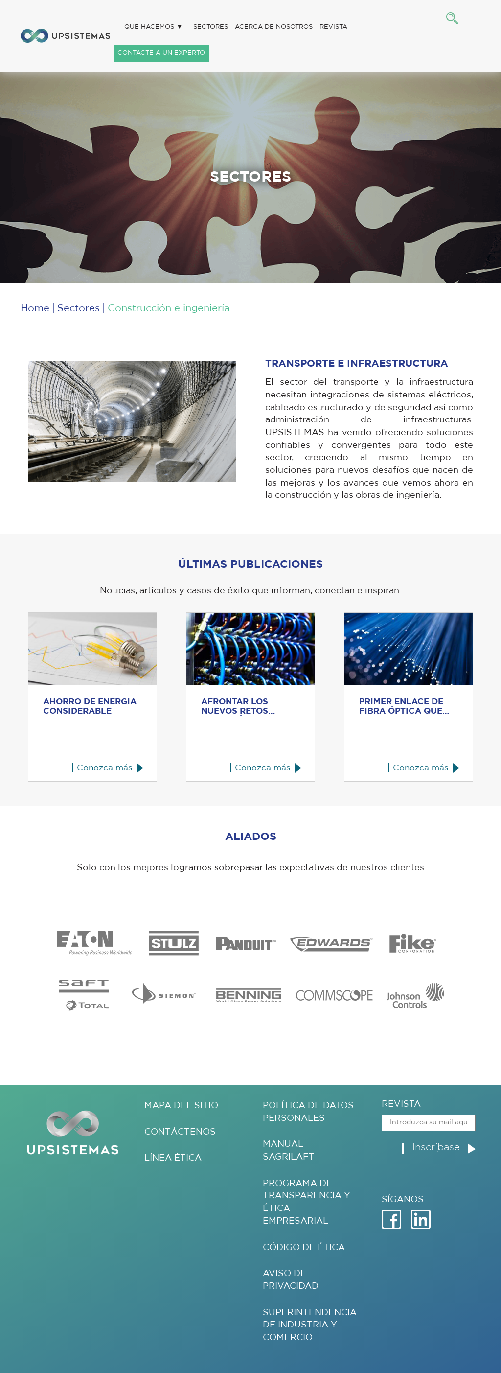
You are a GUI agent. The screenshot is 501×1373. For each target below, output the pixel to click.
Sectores (210, 27)
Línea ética (173, 1158)
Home (35, 308)
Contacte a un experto (161, 53)
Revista (333, 27)
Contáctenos (180, 1132)
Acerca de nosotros (274, 27)
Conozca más (104, 768)
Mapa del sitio (181, 1105)
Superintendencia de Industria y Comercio (310, 1325)
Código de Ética (304, 1247)
